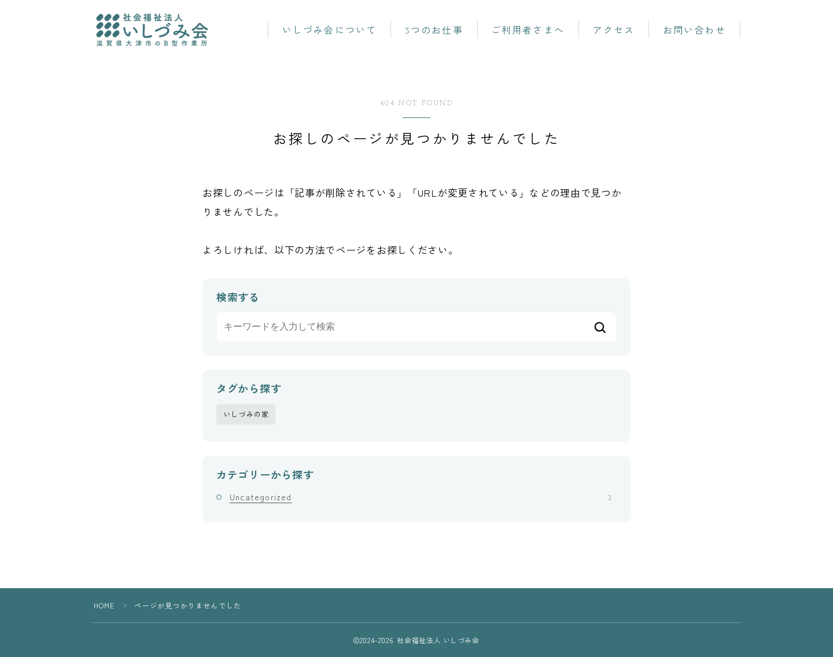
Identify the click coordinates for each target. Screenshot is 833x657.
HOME (104, 605)
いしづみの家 (246, 414)
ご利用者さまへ (528, 31)
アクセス (614, 31)
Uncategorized (420, 497)
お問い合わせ (694, 31)
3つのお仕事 (434, 31)
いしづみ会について (329, 31)
